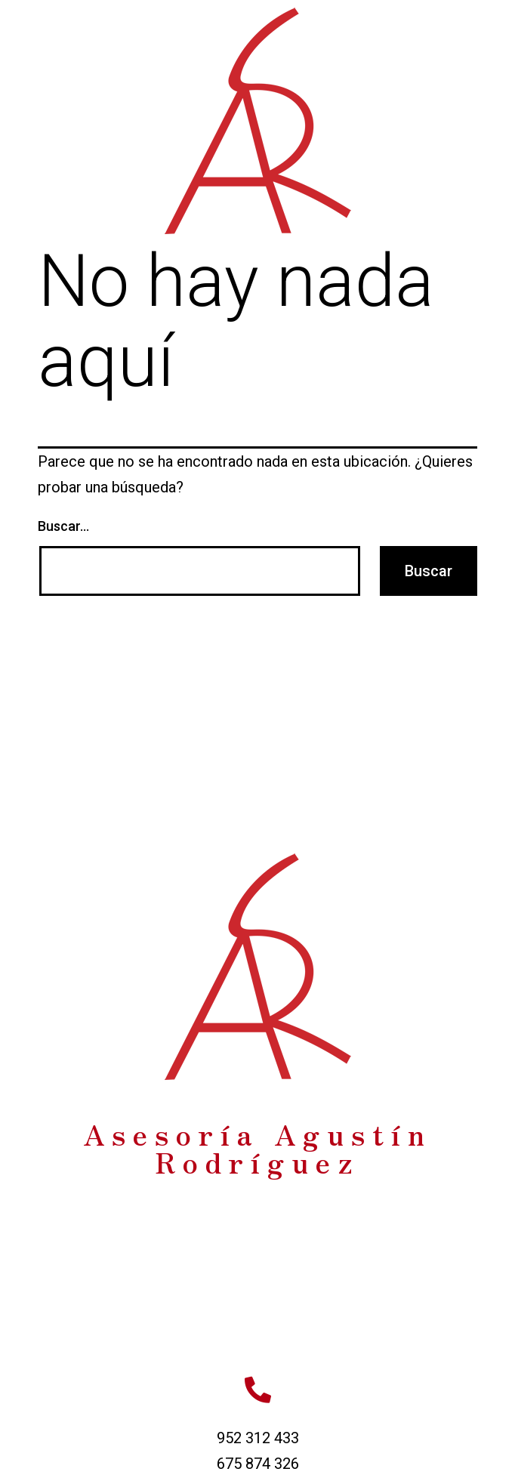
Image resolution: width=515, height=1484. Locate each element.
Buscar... (63, 526)
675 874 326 (258, 1464)
